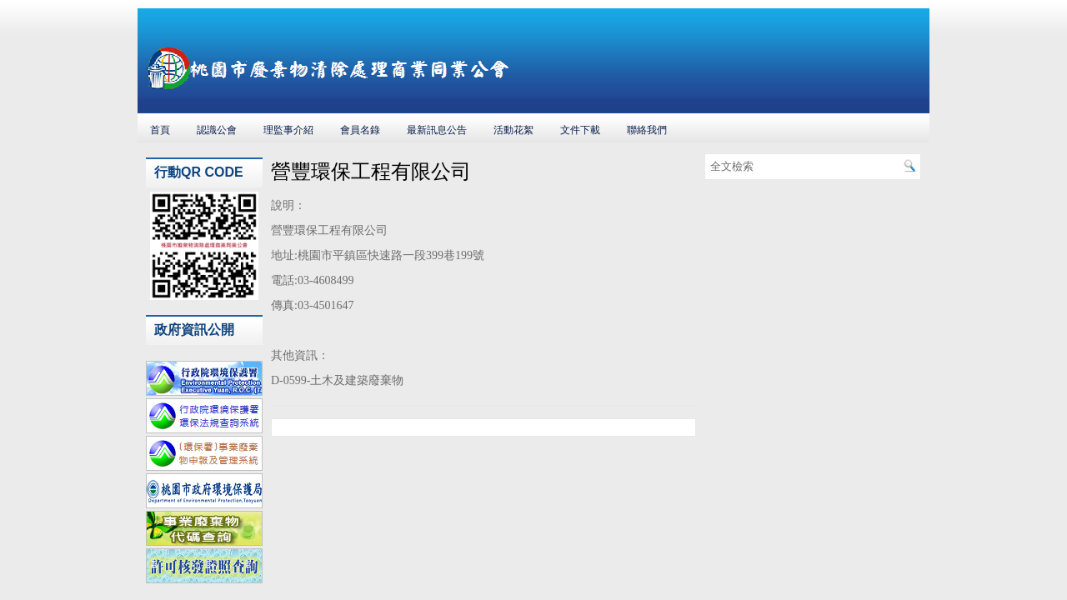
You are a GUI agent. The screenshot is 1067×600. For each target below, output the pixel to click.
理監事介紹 (288, 130)
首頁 (160, 130)
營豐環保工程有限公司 (371, 172)
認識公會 (217, 130)
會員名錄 (360, 130)
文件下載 (580, 130)
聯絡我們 (647, 130)
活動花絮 (513, 130)
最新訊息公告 (437, 130)
